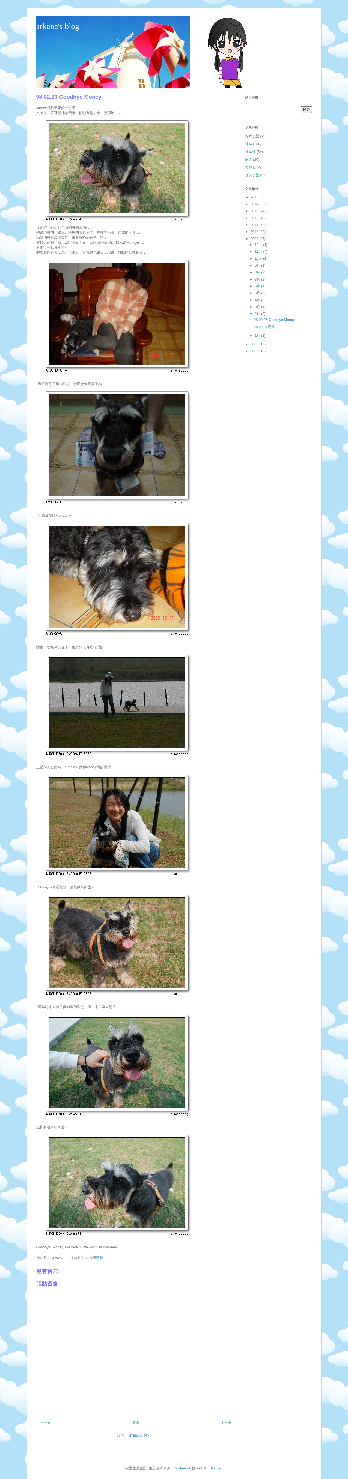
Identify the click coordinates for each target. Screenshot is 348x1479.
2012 (255, 218)
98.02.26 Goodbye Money (274, 320)
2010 (255, 232)
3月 (258, 307)
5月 (258, 293)
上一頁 (45, 1423)
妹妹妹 (250, 152)
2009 (255, 239)
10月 (259, 258)
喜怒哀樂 (96, 1257)
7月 (258, 279)
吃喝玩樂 (252, 136)
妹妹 (248, 144)
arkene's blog (57, 26)
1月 (258, 335)
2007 (255, 351)
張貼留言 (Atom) (142, 1435)
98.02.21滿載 (264, 327)
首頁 (135, 1423)
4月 (258, 300)
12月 (259, 245)
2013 (255, 211)
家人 (248, 160)
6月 (258, 286)
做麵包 (250, 167)
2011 (255, 225)
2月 (258, 314)
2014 (255, 204)
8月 (258, 272)
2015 (255, 197)
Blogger (216, 1468)
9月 (258, 265)
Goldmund (182, 1468)
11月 (259, 251)
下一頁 (226, 1423)
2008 (255, 344)
